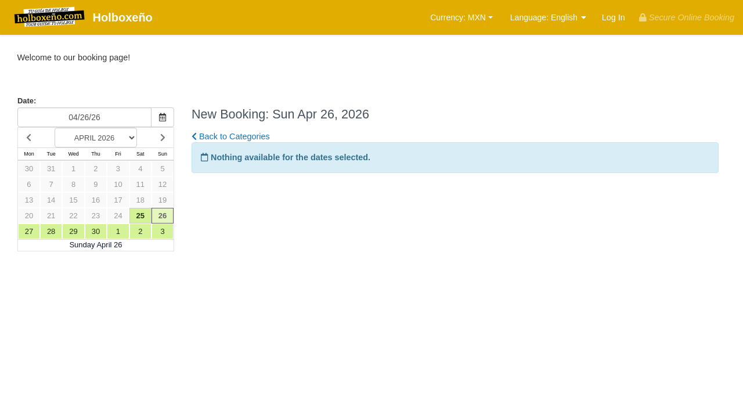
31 (51, 168)
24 (118, 215)
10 (118, 184)
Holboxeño (81, 18)
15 (73, 200)
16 (96, 200)
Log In (613, 17)
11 (140, 184)
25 (140, 215)
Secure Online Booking (686, 17)
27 (29, 231)
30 (29, 168)
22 (73, 215)
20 (29, 215)
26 (162, 215)
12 (162, 184)
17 (118, 200)
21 (51, 215)
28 (51, 231)
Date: (26, 100)
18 (140, 200)
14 (51, 200)
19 (162, 200)
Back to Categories (231, 136)
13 (29, 200)
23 (96, 215)
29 (73, 231)
